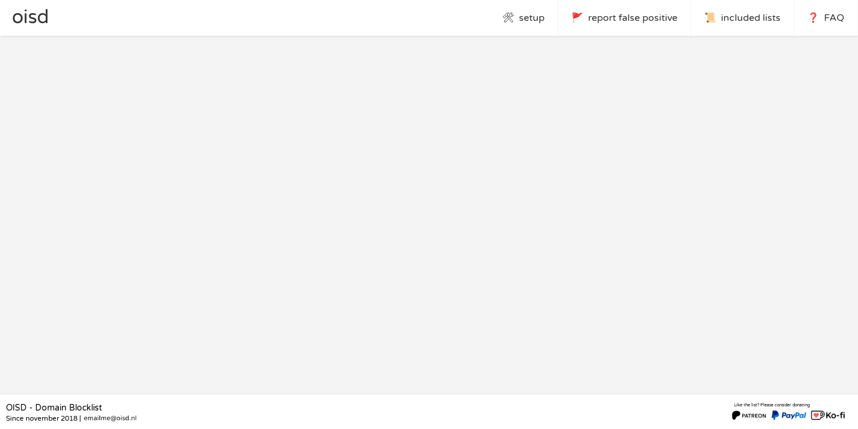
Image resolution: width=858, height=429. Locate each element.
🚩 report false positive (624, 18)
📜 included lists (742, 18)
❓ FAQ (825, 18)
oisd (30, 17)
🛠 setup (523, 18)
